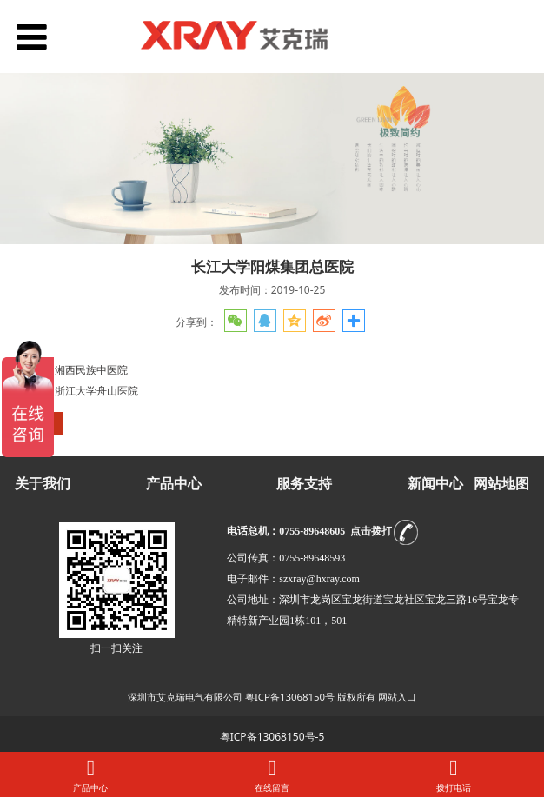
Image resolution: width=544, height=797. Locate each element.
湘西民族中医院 (91, 369)
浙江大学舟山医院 (96, 390)
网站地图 (501, 483)
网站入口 (397, 696)
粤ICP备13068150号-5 (272, 736)
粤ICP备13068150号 (290, 696)
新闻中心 (435, 483)
